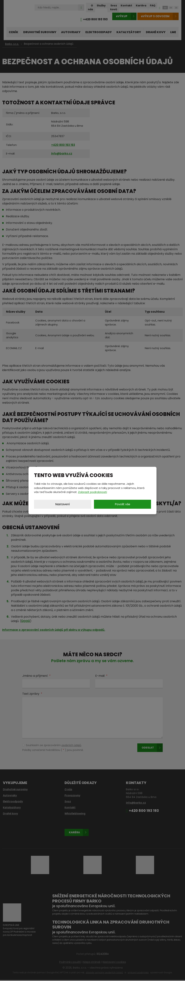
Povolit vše (122, 504)
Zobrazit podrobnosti (92, 492)
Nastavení (62, 504)
